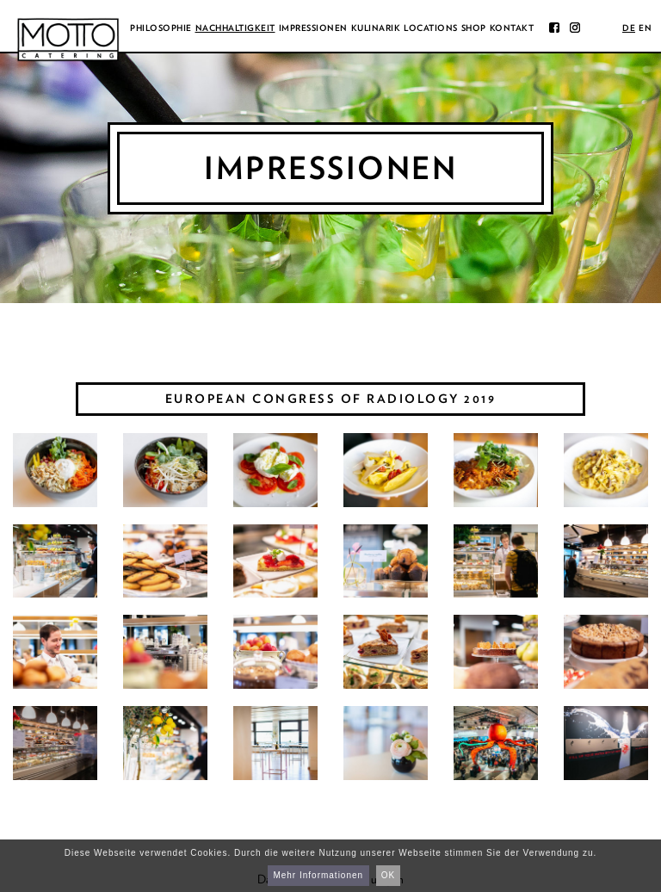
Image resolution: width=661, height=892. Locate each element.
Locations (431, 27)
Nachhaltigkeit (235, 27)
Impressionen (313, 27)
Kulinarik (376, 27)
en (645, 27)
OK (388, 875)
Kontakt (512, 27)
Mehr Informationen (318, 875)
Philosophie (161, 27)
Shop (473, 27)
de (628, 27)
